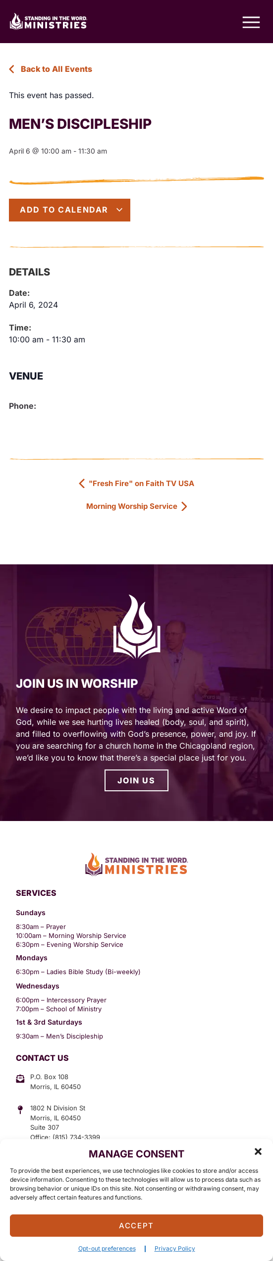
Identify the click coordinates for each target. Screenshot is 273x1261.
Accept (136, 1225)
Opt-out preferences (107, 1248)
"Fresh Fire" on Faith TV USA (136, 483)
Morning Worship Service (136, 506)
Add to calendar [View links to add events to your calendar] (71, 210)
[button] (258, 1151)
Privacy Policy (175, 1248)
